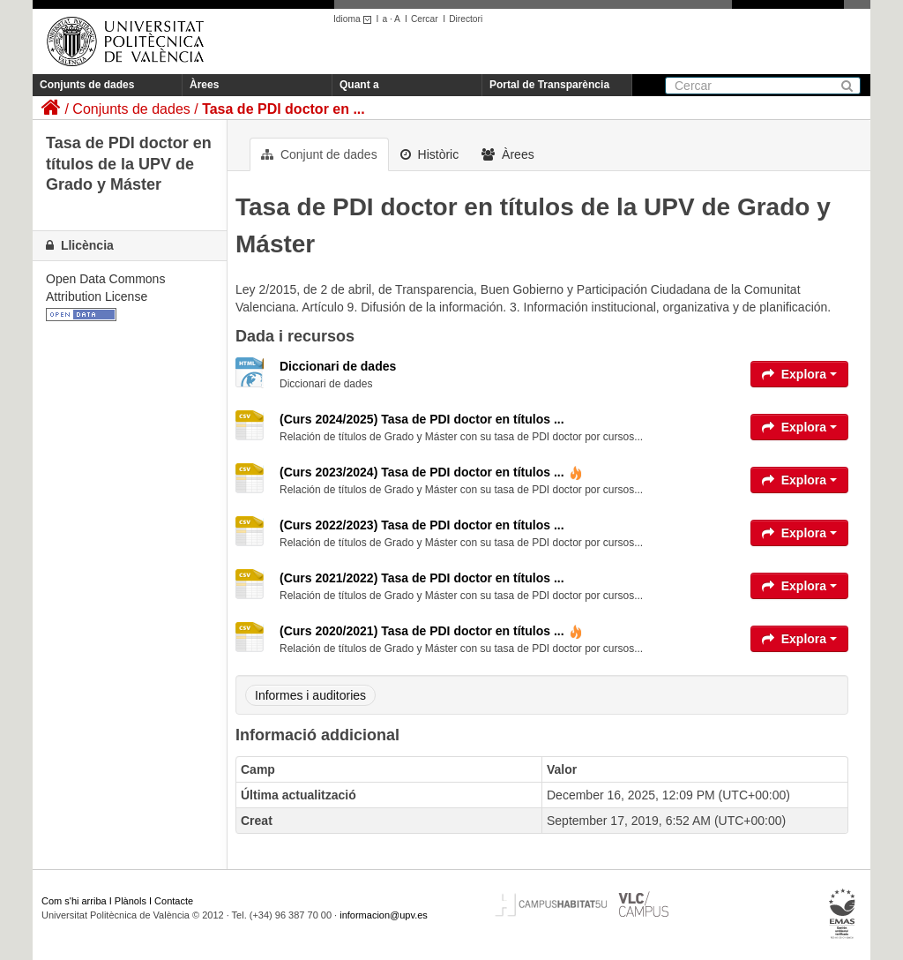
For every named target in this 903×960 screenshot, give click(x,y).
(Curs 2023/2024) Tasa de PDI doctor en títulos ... (431, 472)
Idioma (355, 19)
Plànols (130, 901)
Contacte (173, 901)
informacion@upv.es (384, 915)
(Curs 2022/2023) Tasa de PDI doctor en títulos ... (422, 525)
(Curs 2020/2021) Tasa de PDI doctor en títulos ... (431, 631)
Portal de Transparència (549, 85)
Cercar (424, 19)
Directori (465, 19)
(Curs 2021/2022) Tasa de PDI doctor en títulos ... (422, 578)
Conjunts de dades (87, 85)
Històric (429, 154)
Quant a (359, 85)
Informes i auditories (310, 695)
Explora (799, 374)
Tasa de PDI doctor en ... (283, 108)
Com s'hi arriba (74, 901)
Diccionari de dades (338, 366)
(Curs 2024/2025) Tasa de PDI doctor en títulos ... (422, 419)
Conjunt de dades (319, 154)
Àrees (204, 85)
